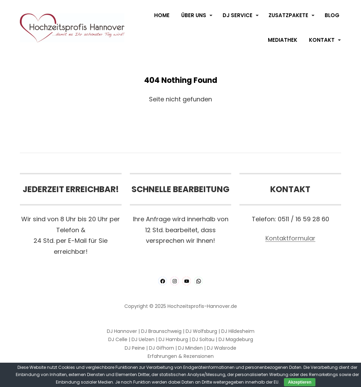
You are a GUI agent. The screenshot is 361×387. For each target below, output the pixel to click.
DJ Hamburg (173, 339)
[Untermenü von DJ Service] (257, 15)
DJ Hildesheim (237, 331)
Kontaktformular (290, 238)
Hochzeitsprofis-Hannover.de (202, 306)
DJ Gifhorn (161, 348)
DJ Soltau (203, 339)
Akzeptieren (299, 382)
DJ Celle (117, 339)
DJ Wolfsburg (201, 331)
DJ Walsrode (221, 348)
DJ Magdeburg (236, 339)
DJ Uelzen (143, 339)
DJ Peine (135, 348)
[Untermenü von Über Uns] (211, 15)
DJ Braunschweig (161, 331)
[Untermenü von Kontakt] (339, 40)
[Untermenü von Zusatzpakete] (313, 15)
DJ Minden (190, 348)
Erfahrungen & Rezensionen (181, 356)
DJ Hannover (122, 331)
